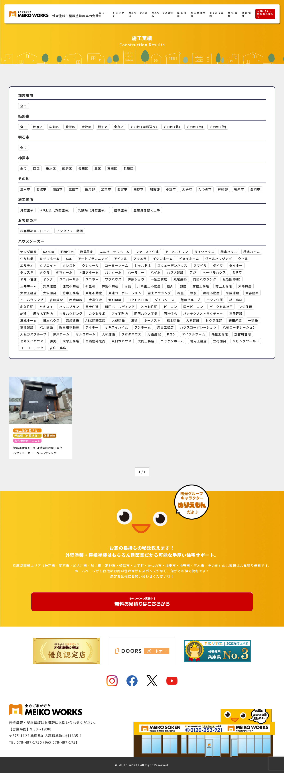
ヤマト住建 (28, 279)
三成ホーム (28, 320)
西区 (36, 168)
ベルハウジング (71, 313)
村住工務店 (201, 286)
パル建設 (46, 327)
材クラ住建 (214, 320)
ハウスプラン (69, 306)
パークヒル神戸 (221, 306)
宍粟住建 (49, 286)
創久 (170, 286)
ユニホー (92, 279)
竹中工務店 (71, 293)
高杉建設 (27, 327)
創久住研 (27, 306)
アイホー (92, 327)
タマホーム (64, 272)
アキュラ (140, 258)
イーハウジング (31, 300)
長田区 (83, 168)
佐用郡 (90, 189)
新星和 (90, 286)
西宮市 (122, 189)
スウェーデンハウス (172, 265)
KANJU (48, 251)
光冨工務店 (165, 327)
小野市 (171, 189)
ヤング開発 (28, 251)
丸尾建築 (180, 279)
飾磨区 (38, 127)
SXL (69, 258)
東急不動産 (93, 293)
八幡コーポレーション (239, 327)
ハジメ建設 (175, 272)
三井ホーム (28, 286)
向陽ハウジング (204, 279)
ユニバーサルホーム (115, 251)
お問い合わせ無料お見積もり (265, 14)
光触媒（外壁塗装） (93, 210)
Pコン (171, 334)
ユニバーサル (69, 279)
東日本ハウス (122, 341)
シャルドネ (142, 265)
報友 (193, 293)
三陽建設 (236, 313)
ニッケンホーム (172, 341)
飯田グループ (190, 300)
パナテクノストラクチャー (203, 313)
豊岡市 (255, 189)
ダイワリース (164, 300)
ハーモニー (136, 272)
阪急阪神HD (232, 279)
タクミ (45, 272)
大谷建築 (252, 293)
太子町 (187, 189)
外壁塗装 (27, 210)
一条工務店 (159, 279)
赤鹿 (127, 286)
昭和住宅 (67, 251)
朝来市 (239, 189)
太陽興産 (245, 286)
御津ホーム (61, 334)
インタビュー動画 (69, 231)
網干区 (103, 127)
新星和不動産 (69, 327)
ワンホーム (142, 327)
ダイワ (218, 265)
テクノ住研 (215, 300)
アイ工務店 (120, 313)
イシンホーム (163, 258)
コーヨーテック (31, 348)
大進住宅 (95, 300)
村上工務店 (223, 286)
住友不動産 (71, 286)
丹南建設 (154, 334)
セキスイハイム (116, 327)
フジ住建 (245, 306)
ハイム (156, 272)
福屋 (180, 293)
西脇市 (41, 189)
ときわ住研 (149, 306)
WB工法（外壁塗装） (56, 210)
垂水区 (51, 168)
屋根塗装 (120, 210)
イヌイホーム (189, 258)
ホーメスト (152, 320)
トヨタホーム (89, 272)
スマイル (200, 265)
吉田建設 (56, 300)
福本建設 (173, 320)
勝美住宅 (86, 251)
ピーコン (170, 306)
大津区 (87, 127)
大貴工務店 (28, 293)
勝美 (53, 341)
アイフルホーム (193, 334)
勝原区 (70, 127)
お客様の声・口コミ (35, 231)
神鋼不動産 (110, 286)
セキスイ (46, 306)
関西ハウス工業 (146, 313)
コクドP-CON (138, 300)
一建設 (253, 320)
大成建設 (118, 320)
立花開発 (219, 341)
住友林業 (27, 258)
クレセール (90, 265)
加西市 (58, 189)
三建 (134, 320)
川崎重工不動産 (149, 286)
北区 (98, 168)
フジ (193, 272)
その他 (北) (171, 127)
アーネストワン (176, 251)
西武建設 (76, 300)
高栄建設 (72, 320)
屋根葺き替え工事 (147, 210)
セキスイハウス (31, 341)
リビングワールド (246, 341)
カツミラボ (97, 313)
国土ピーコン (193, 306)
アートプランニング (93, 258)
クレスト (69, 265)
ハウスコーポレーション (198, 327)
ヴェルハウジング (218, 258)
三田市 (74, 189)
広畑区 (54, 127)
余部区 (119, 127)
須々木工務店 (43, 313)
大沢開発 (49, 293)
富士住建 (92, 306)
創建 (183, 286)
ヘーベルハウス (214, 272)
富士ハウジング (159, 293)
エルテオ (27, 265)
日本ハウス (51, 320)
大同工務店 (146, 341)
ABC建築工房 (95, 320)
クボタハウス (131, 334)
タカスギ (27, 272)
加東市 (106, 189)
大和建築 (115, 300)
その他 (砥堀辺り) (143, 127)
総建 (23, 313)
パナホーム (113, 272)
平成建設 (232, 293)
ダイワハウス (204, 251)
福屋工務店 (219, 334)
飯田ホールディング (120, 306)
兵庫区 (129, 168)
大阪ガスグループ (33, 334)
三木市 (25, 189)
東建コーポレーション (125, 293)
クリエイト (48, 265)
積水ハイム (251, 251)
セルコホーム (86, 334)
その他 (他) (217, 127)
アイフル (120, 258)
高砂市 (139, 189)
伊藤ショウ (136, 279)
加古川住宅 (242, 334)
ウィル (243, 258)
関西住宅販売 (95, 341)
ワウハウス (113, 279)
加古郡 (155, 189)
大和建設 (108, 334)
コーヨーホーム (116, 265)
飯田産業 (235, 320)
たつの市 (205, 189)
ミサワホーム (50, 258)
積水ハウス (229, 251)
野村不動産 (211, 293)
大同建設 (192, 320)
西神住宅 (170, 313)
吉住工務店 (58, 348)
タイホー (236, 265)
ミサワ (237, 272)
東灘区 (112, 168)
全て (23, 106)
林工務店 (236, 300)
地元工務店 (198, 341)
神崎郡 (223, 189)
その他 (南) (194, 127)
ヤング (48, 279)
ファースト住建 (147, 251)
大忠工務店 (71, 341)
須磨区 (67, 168)
